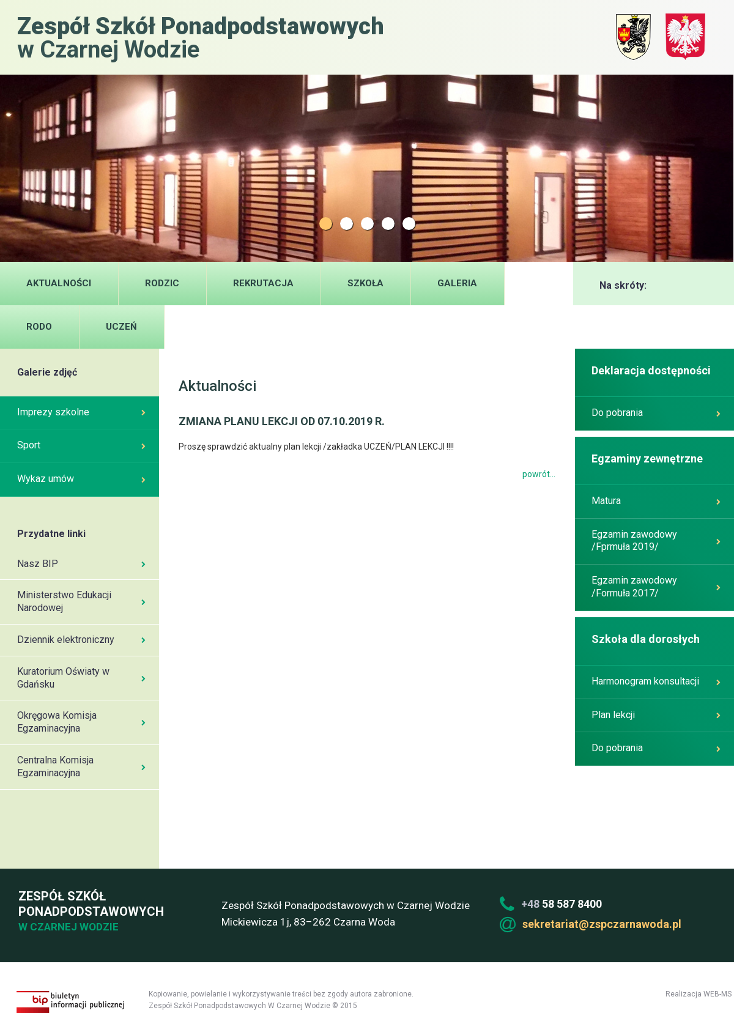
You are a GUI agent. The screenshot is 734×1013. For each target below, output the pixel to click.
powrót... (538, 474)
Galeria (457, 283)
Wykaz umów (81, 478)
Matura (656, 501)
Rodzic (162, 283)
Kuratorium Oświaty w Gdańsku (81, 678)
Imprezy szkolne (81, 412)
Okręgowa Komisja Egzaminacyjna (81, 722)
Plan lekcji (656, 715)
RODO (39, 326)
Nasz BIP (81, 564)
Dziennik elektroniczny (81, 639)
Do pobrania (656, 412)
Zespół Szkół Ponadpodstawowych (89, 912)
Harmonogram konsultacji (656, 681)
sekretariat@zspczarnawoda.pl (601, 924)
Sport (81, 445)
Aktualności (58, 283)
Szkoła (365, 283)
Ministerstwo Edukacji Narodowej (81, 601)
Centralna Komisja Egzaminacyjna (81, 766)
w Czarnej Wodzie (200, 37)
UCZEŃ (121, 326)
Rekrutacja (263, 283)
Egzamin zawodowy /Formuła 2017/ (656, 586)
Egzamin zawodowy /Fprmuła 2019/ (656, 541)
